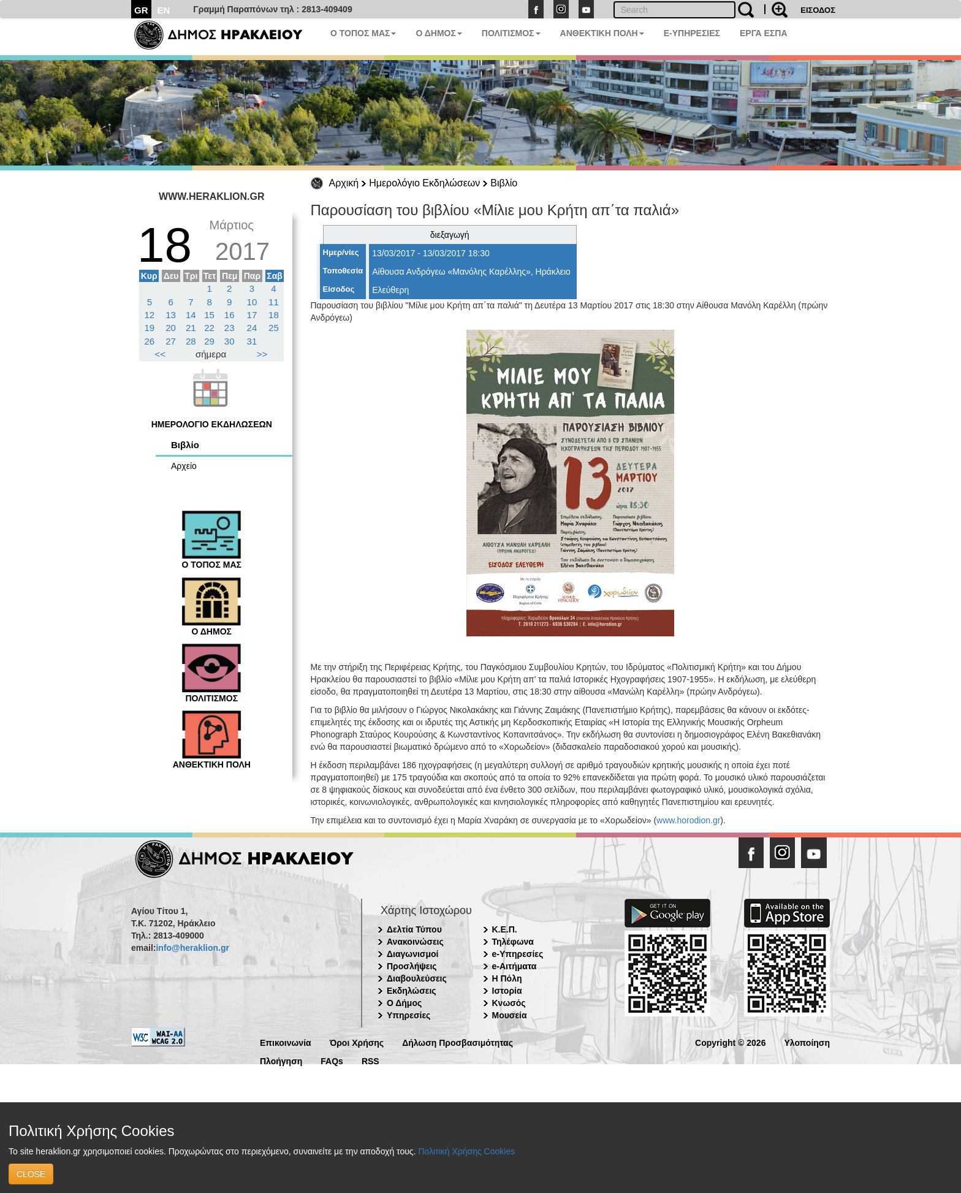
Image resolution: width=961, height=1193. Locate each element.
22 (209, 327)
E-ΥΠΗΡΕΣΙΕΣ (692, 33)
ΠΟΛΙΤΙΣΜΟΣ (511, 33)
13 (170, 315)
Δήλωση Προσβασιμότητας (457, 1042)
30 (229, 341)
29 (209, 341)
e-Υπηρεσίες (518, 954)
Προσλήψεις (412, 966)
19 (150, 327)
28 (191, 341)
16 (229, 315)
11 (273, 302)
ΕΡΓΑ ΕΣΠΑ (764, 33)
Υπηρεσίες (408, 1015)
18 (273, 315)
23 (229, 327)
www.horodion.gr (688, 820)
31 (252, 341)
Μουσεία (509, 1015)
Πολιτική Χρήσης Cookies (466, 1151)
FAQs (332, 1060)
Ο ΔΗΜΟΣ (439, 33)
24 (252, 327)
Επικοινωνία (285, 1042)
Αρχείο (184, 466)
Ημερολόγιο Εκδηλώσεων (424, 183)
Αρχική (344, 183)
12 (150, 315)
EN (164, 10)
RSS (370, 1060)
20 (170, 327)
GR (141, 10)
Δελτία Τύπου (414, 929)
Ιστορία (507, 991)
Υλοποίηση (807, 1042)
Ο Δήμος (404, 1003)
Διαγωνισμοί (412, 954)
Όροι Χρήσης (357, 1042)
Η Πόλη (507, 978)
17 (252, 315)
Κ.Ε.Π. (504, 929)
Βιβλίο (503, 183)
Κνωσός (509, 1003)
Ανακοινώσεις (415, 942)
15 (209, 315)
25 (273, 327)
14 (191, 315)
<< (160, 354)
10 (252, 302)
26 (150, 341)
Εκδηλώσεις (411, 991)
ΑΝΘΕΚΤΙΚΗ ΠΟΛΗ (602, 33)
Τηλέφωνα (513, 942)
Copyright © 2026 (730, 1042)
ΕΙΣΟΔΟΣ (817, 10)
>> (262, 354)
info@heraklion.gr (192, 948)
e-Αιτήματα (514, 966)
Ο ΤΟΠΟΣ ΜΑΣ (363, 33)
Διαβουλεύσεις (417, 978)
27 (170, 341)
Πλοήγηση (281, 1060)
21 (191, 327)
